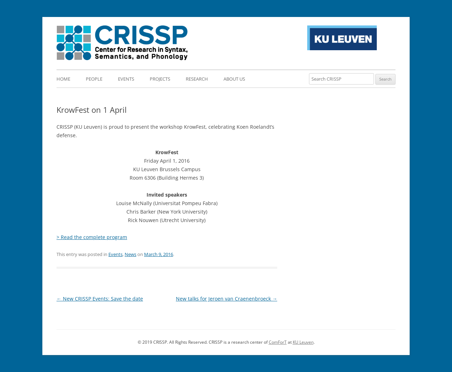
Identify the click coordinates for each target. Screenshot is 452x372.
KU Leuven (303, 342)
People (94, 79)
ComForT (278, 342)
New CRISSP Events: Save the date (99, 298)
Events (126, 79)
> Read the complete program (91, 237)
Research (197, 79)
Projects (160, 79)
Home (63, 79)
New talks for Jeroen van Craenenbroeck (226, 298)
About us (234, 79)
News (130, 254)
